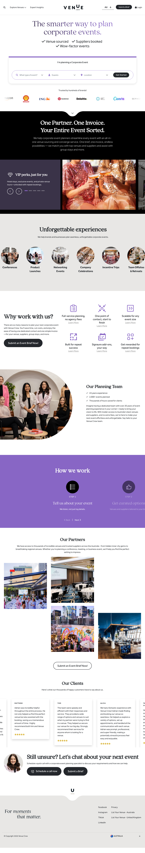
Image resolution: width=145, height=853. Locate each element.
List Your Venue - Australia (123, 817)
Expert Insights (37, 7)
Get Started (121, 75)
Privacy (114, 812)
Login (138, 7)
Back (67, 520)
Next (78, 520)
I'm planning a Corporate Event (72, 62)
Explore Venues (17, 7)
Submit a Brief (124, 7)
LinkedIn (102, 827)
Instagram (102, 817)
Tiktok (101, 822)
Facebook (102, 812)
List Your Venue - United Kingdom (126, 822)
